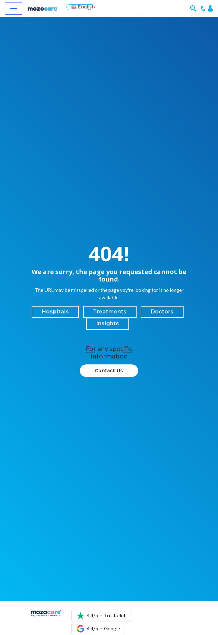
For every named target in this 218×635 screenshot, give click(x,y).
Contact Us (109, 370)
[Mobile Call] (203, 8)
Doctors (162, 312)
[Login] (210, 8)
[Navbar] (13, 8)
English (83, 7)
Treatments (110, 312)
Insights (107, 324)
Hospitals (55, 312)
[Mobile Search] (194, 8)
